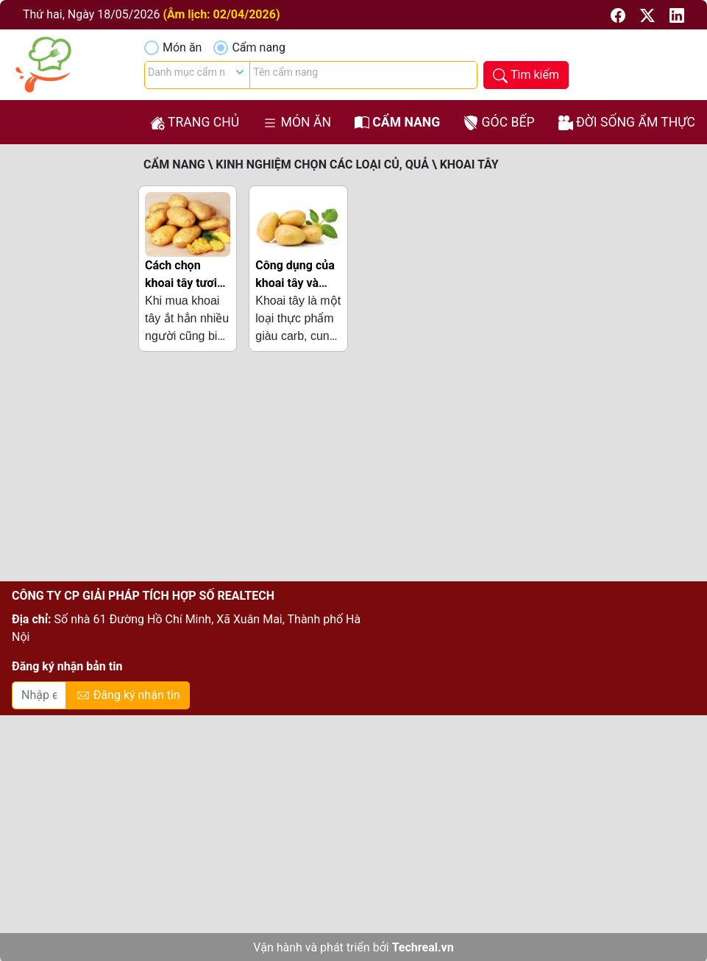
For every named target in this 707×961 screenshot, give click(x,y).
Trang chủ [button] (194, 122)
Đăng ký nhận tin (128, 695)
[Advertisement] (350, 472)
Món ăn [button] (297, 122)
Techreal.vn (423, 947)
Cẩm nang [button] (397, 122)
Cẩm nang (258, 47)
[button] (619, 14)
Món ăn (182, 47)
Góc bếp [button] (498, 122)
